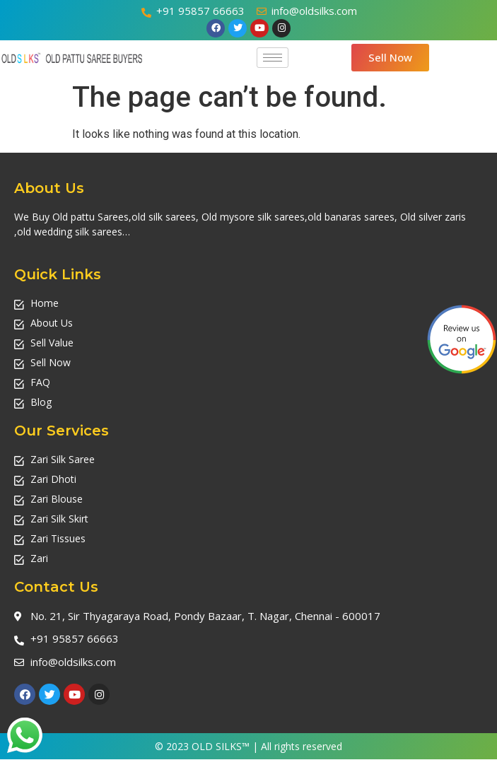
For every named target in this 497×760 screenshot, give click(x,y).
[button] (390, 57)
